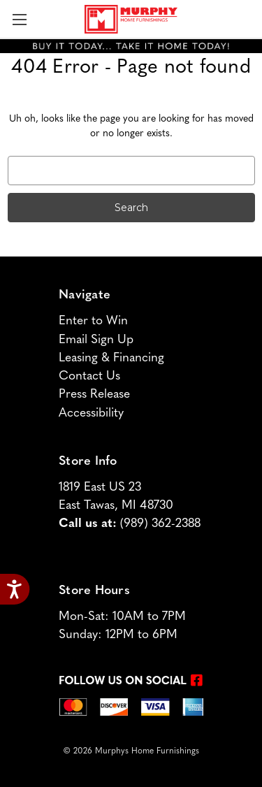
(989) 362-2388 (160, 524)
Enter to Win (93, 321)
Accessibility (91, 413)
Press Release (94, 394)
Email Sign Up (96, 340)
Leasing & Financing (111, 358)
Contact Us (89, 376)
